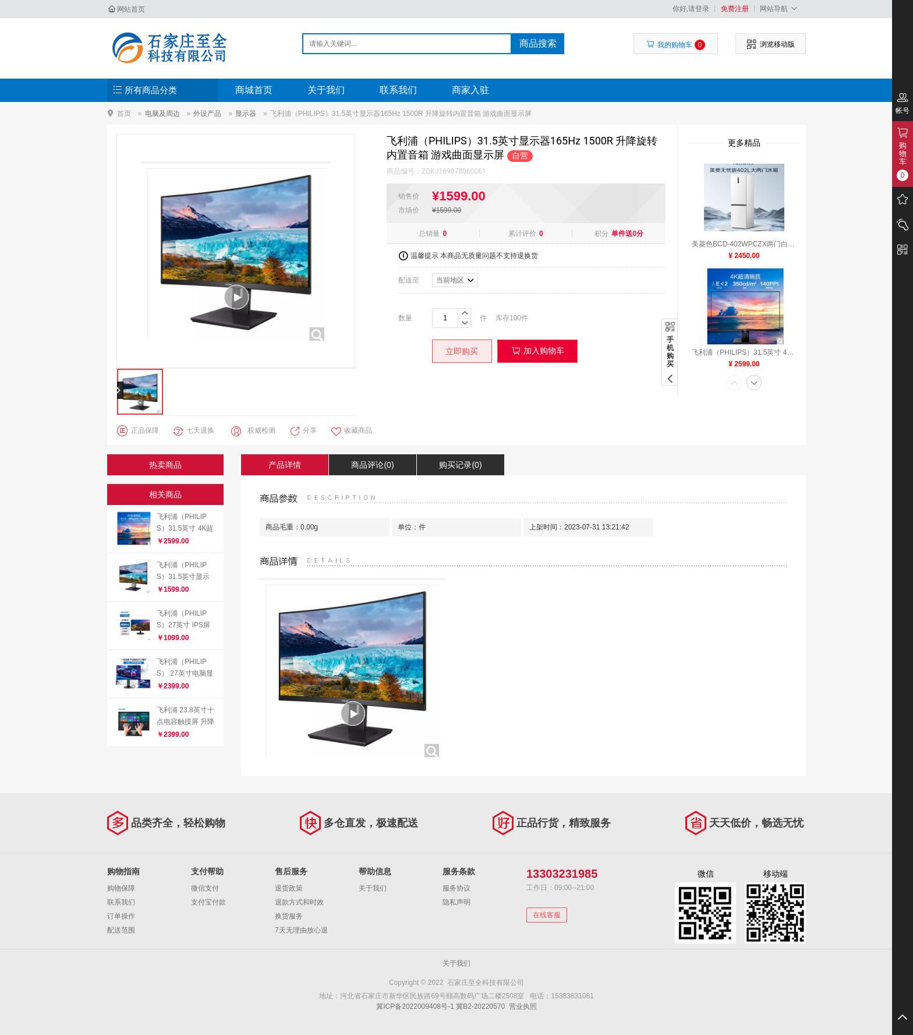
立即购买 (461, 351)
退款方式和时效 (299, 902)
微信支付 (205, 888)
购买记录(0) (460, 464)
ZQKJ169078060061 (454, 171)
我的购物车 (675, 45)
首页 (124, 113)
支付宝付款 (208, 902)
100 (515, 318)
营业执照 (523, 1006)
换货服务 (289, 916)
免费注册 (735, 9)
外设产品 (207, 113)
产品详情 (284, 464)
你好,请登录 (691, 9)
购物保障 (121, 888)
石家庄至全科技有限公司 (169, 47)
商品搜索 (538, 43)
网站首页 (131, 9)
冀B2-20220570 (480, 1006)
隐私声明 (456, 902)
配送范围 (121, 930)
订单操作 (121, 916)
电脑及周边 (162, 113)
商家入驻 (470, 90)
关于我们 (326, 90)
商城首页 (254, 90)
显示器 (245, 113)
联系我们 (398, 90)
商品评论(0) (372, 464)
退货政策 (289, 888)
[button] (734, 384)
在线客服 (547, 915)
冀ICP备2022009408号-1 (415, 1006)
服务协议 (456, 888)
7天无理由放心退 (301, 930)
